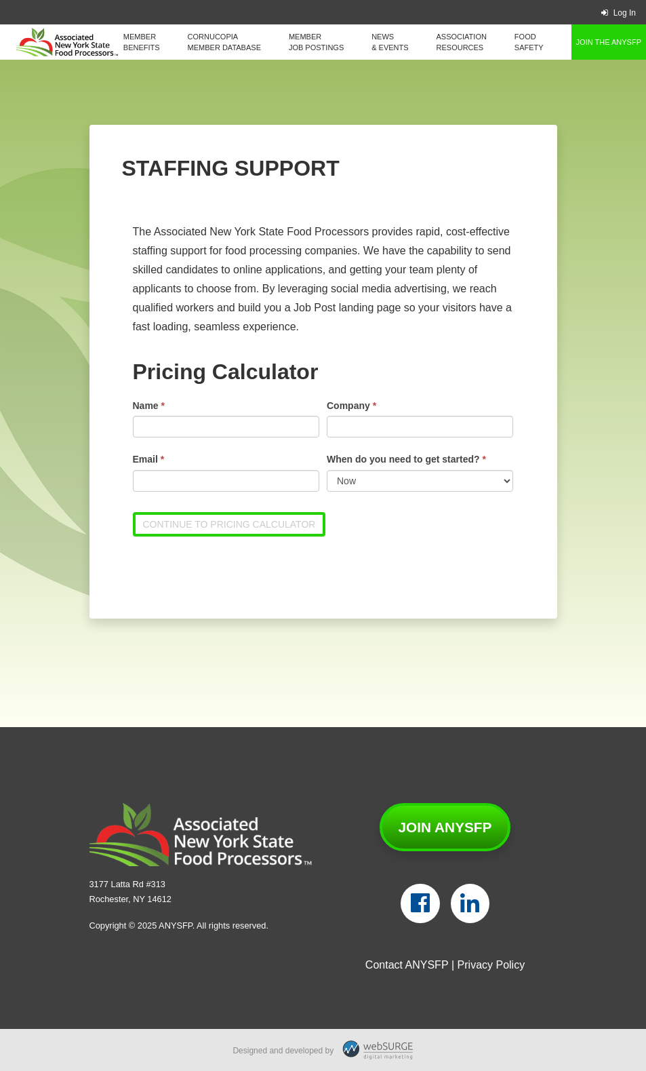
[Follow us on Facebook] (420, 903)
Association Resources (462, 42)
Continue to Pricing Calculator (229, 524)
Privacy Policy (491, 965)
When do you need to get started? (406, 459)
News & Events (389, 42)
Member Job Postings (316, 42)
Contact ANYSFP (407, 965)
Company (351, 405)
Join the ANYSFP (608, 42)
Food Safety (529, 42)
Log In (618, 13)
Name (149, 405)
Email (149, 459)
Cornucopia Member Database (224, 42)
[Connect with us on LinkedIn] (470, 903)
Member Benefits (141, 42)
